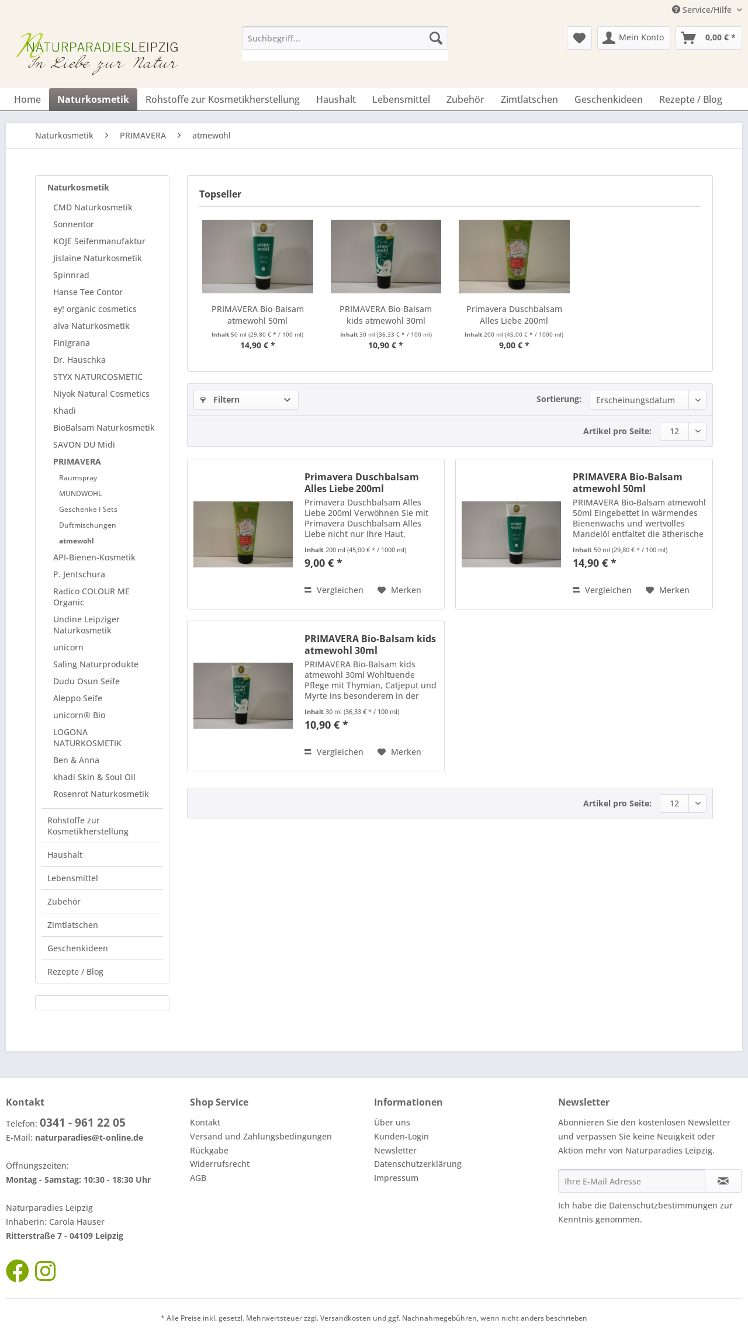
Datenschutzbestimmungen (663, 1205)
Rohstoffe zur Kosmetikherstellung (88, 826)
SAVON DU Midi (84, 444)
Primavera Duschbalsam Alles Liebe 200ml (514, 314)
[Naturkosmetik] (93, 99)
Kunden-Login (401, 1136)
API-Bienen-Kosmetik (94, 557)
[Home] (27, 99)
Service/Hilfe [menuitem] (703, 9)
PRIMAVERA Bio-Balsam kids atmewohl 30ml (386, 314)
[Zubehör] (465, 99)
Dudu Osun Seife (86, 681)
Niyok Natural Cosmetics (101, 393)
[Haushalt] (336, 99)
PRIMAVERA (77, 461)
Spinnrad (71, 274)
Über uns (392, 1122)
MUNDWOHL (80, 493)
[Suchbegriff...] (345, 38)
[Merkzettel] (579, 38)
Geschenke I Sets (88, 509)
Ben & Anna (76, 760)
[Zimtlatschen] (529, 99)
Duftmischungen (87, 525)
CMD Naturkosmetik (93, 207)
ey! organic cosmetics (95, 308)
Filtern (220, 399)
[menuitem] (345, 43)
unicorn (68, 647)
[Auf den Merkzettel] (399, 590)
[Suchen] (436, 38)
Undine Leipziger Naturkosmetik (86, 625)
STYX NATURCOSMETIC (98, 376)
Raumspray (78, 478)
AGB (198, 1177)
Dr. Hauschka (79, 359)
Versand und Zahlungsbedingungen (261, 1136)
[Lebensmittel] (401, 99)
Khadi (64, 410)
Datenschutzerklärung (418, 1163)
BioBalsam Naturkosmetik (104, 427)
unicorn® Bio (79, 715)
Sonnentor (73, 224)
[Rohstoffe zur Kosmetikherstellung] (222, 99)
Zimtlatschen (72, 924)
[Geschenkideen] (608, 99)
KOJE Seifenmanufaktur (99, 241)
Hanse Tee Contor (88, 291)
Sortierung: (558, 398)
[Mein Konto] (633, 38)
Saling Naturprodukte (95, 664)
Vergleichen (333, 589)
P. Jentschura (79, 574)
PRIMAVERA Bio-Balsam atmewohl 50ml (258, 314)
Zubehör (64, 901)
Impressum (396, 1177)
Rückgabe (209, 1150)
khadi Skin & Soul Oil (94, 776)
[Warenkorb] (709, 38)
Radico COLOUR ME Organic (91, 597)
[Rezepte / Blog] (690, 99)
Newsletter (395, 1150)
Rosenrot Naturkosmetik (101, 793)
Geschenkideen (77, 948)
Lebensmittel (72, 878)
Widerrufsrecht (220, 1163)
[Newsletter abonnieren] (723, 1181)
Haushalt (64, 854)
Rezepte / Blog (75, 971)
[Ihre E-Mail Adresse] (631, 1181)
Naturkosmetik (78, 187)
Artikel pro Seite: (617, 431)
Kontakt (205, 1122)
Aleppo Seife (77, 698)
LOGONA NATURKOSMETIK (87, 737)
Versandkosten (345, 1318)
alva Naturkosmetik (91, 325)
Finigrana (71, 342)
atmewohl (76, 541)
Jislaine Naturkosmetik (97, 258)
